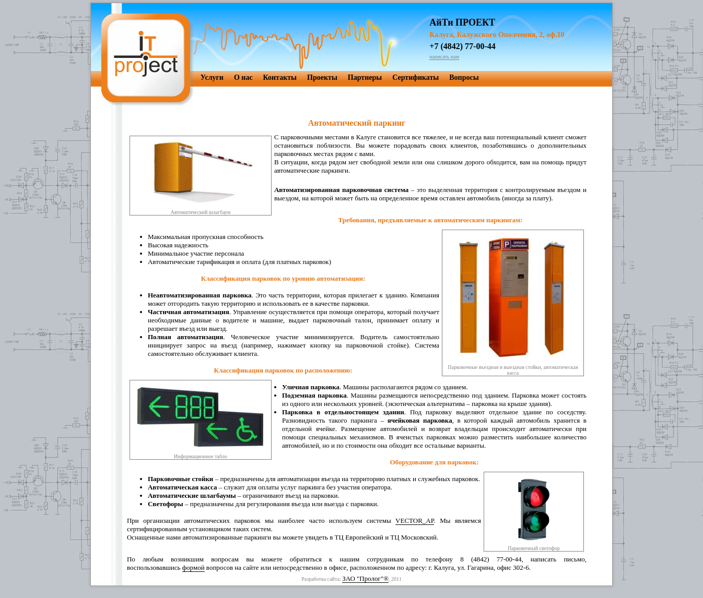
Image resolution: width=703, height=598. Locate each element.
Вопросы (463, 77)
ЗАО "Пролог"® (365, 578)
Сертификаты (415, 77)
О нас (243, 77)
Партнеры (365, 77)
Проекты (322, 77)
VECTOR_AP (414, 520)
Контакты (280, 77)
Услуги (212, 77)
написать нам (444, 56)
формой (193, 567)
